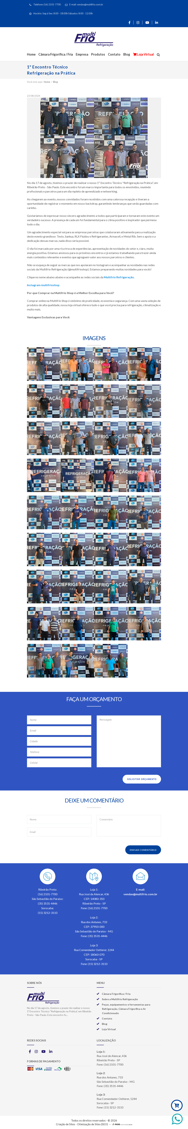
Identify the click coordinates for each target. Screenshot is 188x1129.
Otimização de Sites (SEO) (92, 1124)
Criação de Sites (65, 1124)
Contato (114, 54)
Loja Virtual (145, 54)
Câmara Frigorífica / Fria (55, 54)
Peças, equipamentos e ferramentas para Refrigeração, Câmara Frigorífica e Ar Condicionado (126, 1009)
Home (31, 54)
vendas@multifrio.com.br (140, 894)
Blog (126, 54)
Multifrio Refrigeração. (119, 277)
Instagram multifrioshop (43, 285)
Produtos (98, 54)
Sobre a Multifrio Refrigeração (120, 999)
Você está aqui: (35, 81)
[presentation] (54, 778)
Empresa (82, 54)
